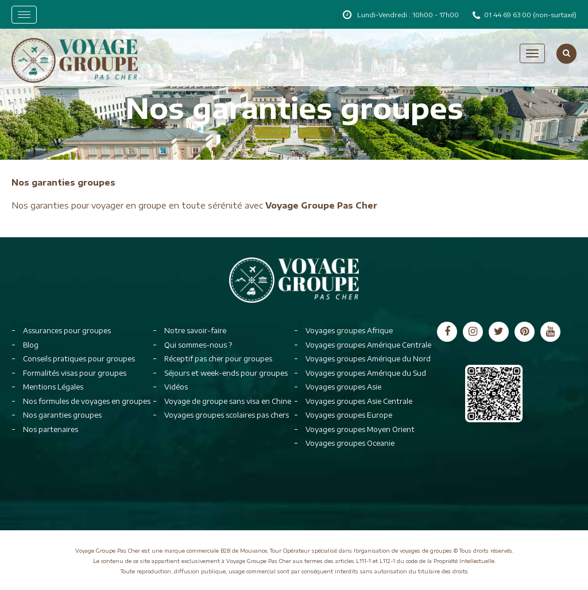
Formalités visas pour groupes (74, 373)
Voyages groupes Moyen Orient (360, 429)
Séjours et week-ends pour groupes (226, 373)
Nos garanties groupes (62, 415)
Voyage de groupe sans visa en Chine (227, 401)
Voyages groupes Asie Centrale (358, 401)
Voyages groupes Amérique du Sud (365, 373)
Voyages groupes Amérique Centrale (368, 345)
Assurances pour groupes (67, 330)
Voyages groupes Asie (343, 387)
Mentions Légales (53, 387)
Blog (30, 345)
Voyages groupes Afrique (349, 330)
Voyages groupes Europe (348, 415)
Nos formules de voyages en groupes (86, 401)
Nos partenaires (50, 429)
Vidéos (176, 387)
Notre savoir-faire (195, 330)
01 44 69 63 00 (508, 14)
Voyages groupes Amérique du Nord (368, 358)
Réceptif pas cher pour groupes (218, 358)
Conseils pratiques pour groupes (79, 358)
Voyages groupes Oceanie (349, 443)
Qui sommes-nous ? (198, 345)
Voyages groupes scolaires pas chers (226, 415)
